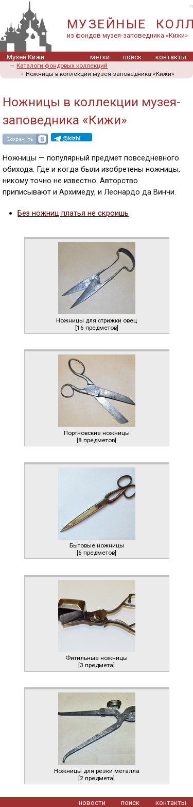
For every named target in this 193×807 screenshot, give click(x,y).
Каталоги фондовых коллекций (62, 65)
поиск (132, 57)
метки (100, 57)
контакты (170, 57)
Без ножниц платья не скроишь (73, 213)
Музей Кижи (25, 57)
